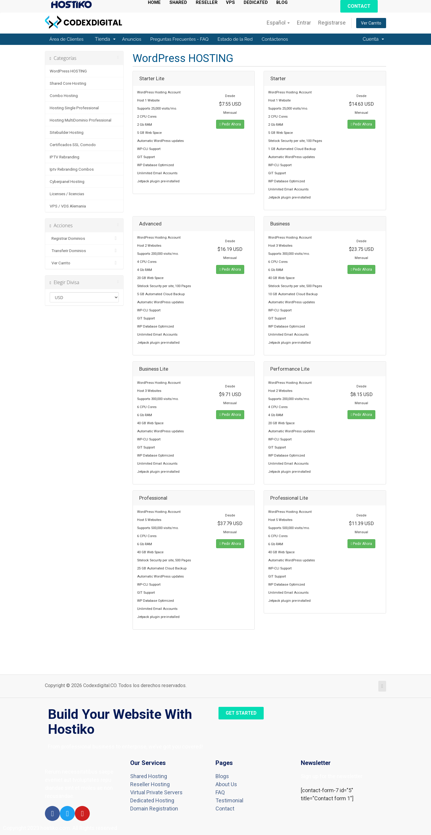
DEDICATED (259, 2)
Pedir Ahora (230, 124)
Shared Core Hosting (68, 83)
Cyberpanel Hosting (67, 181)
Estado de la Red (235, 39)
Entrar (304, 22)
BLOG (287, 2)
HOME (154, 2)
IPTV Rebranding (64, 156)
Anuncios (131, 39)
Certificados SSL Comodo (73, 144)
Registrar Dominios (84, 238)
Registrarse (332, 22)
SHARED (179, 2)
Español (278, 22)
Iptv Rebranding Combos (72, 169)
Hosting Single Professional (74, 107)
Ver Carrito (371, 23)
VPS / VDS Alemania (68, 206)
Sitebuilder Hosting (67, 132)
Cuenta (373, 39)
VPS (233, 2)
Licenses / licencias (67, 193)
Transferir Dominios (84, 250)
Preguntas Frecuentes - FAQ (179, 39)
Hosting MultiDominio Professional (80, 120)
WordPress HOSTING (68, 71)
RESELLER (209, 2)
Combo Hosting (64, 95)
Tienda (105, 39)
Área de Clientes (66, 39)
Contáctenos (275, 39)
